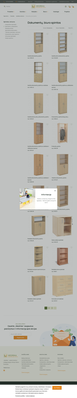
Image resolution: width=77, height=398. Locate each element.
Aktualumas (50, 28)
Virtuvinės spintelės (10, 36)
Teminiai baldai (25, 366)
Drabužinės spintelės (10, 24)
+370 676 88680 (8, 1)
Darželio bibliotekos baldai (28, 362)
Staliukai (24, 368)
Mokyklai (34, 11)
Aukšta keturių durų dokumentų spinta (38, 117)
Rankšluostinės (9, 28)
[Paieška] (13, 6)
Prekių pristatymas (39, 1)
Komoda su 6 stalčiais (57, 299)
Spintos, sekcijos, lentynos (65, 360)
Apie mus (30, 1)
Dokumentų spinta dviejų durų (60, 117)
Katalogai (56, 11)
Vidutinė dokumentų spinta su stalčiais (38, 209)
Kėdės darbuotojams (63, 364)
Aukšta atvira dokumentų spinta (60, 56)
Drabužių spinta (56, 146)
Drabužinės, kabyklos (45, 370)
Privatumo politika (20, 396)
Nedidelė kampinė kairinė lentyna (36, 269)
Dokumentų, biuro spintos (12, 34)
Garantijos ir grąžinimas (51, 1)
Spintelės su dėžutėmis (11, 26)
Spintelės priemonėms (11, 30)
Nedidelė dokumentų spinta (35, 239)
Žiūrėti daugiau (25, 372)
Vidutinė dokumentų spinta (59, 178)
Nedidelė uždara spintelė (34, 299)
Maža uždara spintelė (57, 240)
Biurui (45, 11)
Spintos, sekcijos (44, 360)
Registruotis (20, 337)
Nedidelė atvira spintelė (58, 269)
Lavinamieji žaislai (26, 360)
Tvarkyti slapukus (30, 396)
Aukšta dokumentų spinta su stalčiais (38, 85)
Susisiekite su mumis (64, 1)
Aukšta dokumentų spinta (35, 56)
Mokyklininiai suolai (44, 358)
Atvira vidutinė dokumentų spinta (60, 209)
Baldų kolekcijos (26, 358)
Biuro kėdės (61, 358)
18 (72, 28)
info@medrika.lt (20, 1)
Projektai (67, 11)
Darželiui (22, 11)
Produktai (10, 11)
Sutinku (57, 388)
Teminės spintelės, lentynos (12, 32)
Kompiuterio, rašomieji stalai (47, 362)
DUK (72, 1)
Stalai (41, 368)
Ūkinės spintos (9, 38)
